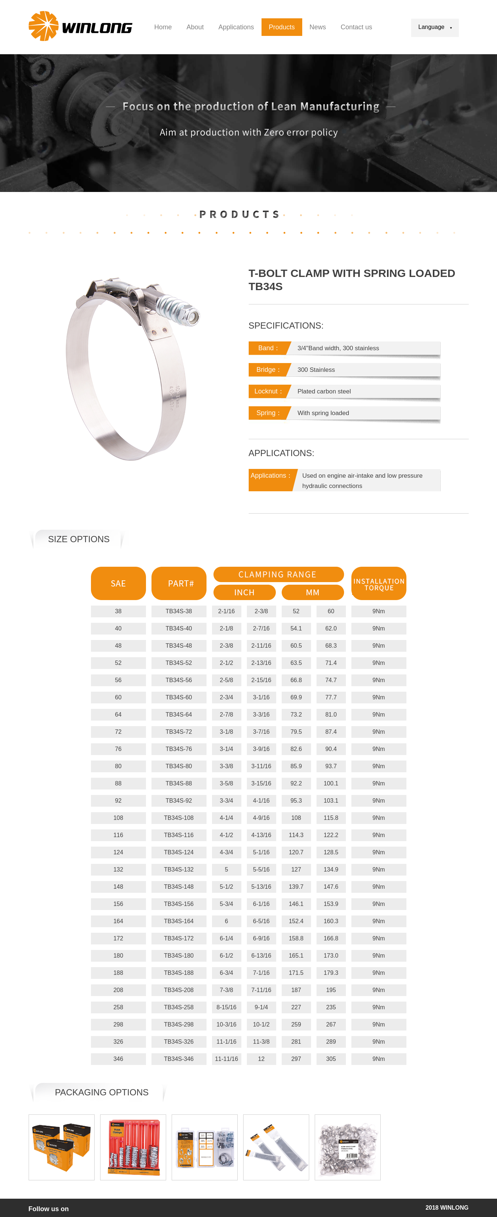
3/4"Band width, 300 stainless (338, 348)
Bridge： (269, 369)
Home (163, 27)
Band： (269, 348)
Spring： (269, 413)
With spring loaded (323, 413)
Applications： (272, 475)
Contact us (356, 27)
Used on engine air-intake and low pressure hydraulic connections (362, 480)
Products (282, 27)
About (195, 27)
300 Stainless (316, 369)
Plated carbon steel (324, 391)
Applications (236, 27)
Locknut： (269, 391)
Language (435, 27)
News (318, 27)
